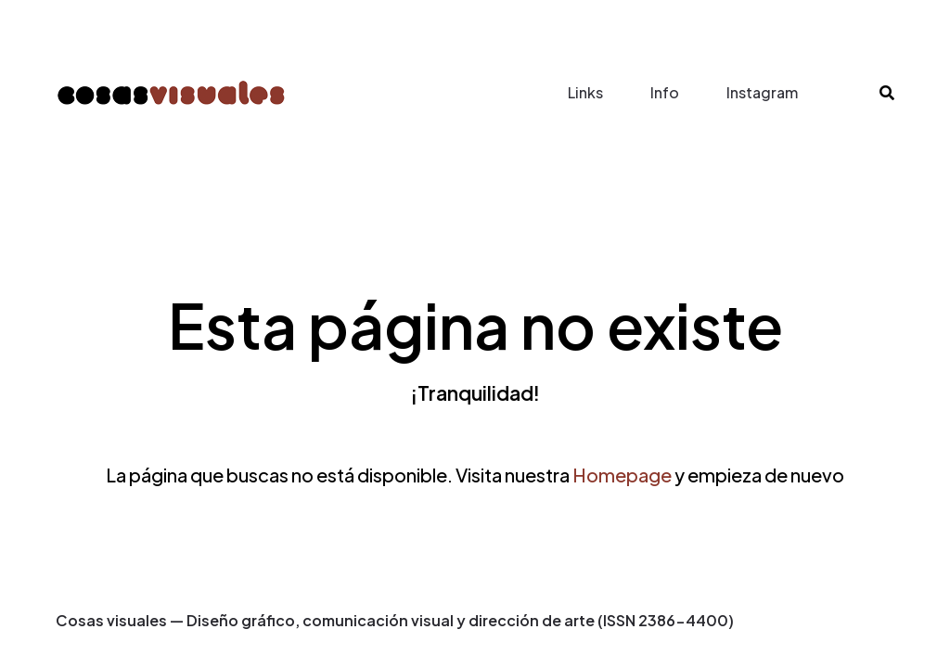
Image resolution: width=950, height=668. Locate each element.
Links (585, 92)
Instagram (762, 92)
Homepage (622, 474)
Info (664, 92)
